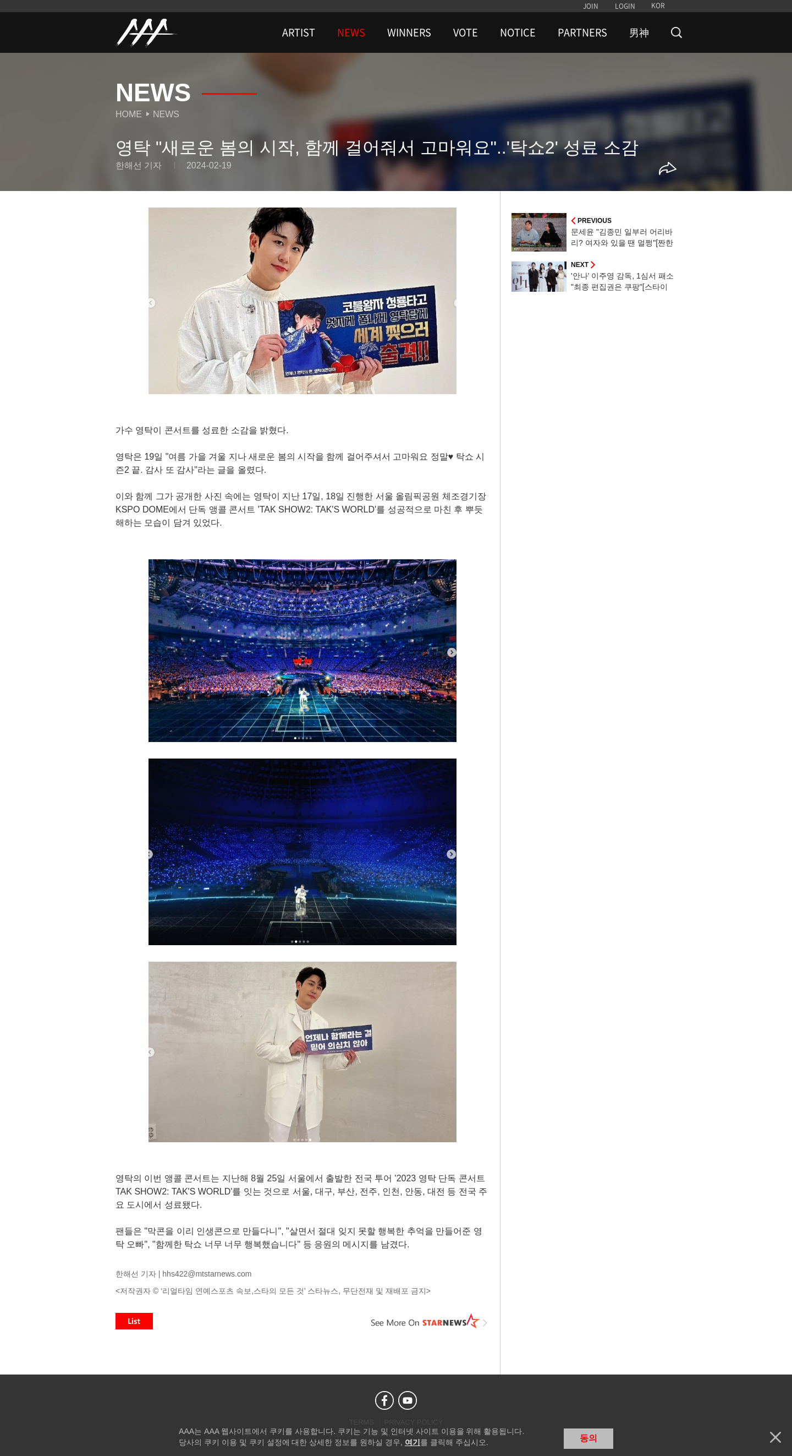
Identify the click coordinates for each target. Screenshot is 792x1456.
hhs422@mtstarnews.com (206, 1273)
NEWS (351, 32)
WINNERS (409, 32)
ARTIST (298, 32)
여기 (412, 1442)
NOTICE (518, 32)
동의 (588, 1438)
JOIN (590, 6)
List (134, 1321)
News (166, 114)
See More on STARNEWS (430, 1321)
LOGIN (625, 6)
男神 (639, 32)
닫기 (775, 1437)
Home (129, 114)
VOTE (465, 32)
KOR (658, 5)
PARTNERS (582, 32)
